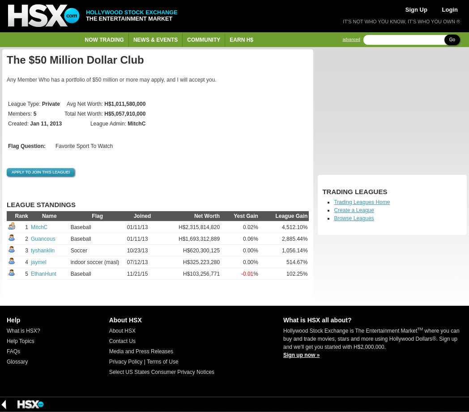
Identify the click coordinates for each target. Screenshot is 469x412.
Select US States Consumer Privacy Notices (161, 372)
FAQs (13, 351)
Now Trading (104, 40)
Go (452, 39)
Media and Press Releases (141, 351)
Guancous (43, 239)
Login (450, 9)
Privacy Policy (126, 362)
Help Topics (20, 341)
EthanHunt (43, 274)
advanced (351, 40)
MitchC (39, 227)
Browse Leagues (354, 218)
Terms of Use (163, 362)
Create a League (354, 210)
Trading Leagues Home (362, 202)
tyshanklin (43, 250)
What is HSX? (23, 331)
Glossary (17, 362)
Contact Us (122, 341)
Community (203, 40)
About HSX (122, 331)
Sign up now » (301, 355)
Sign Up (416, 9)
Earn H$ (241, 40)
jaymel (39, 262)
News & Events (155, 40)
